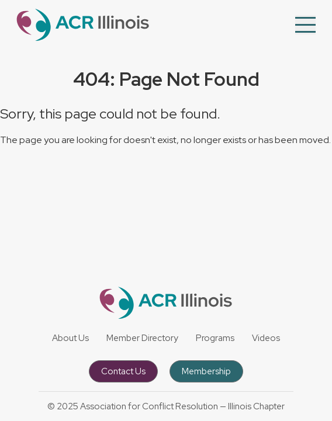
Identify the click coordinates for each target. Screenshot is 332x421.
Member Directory (142, 338)
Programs (215, 338)
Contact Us (123, 371)
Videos (266, 338)
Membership (206, 371)
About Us (70, 338)
